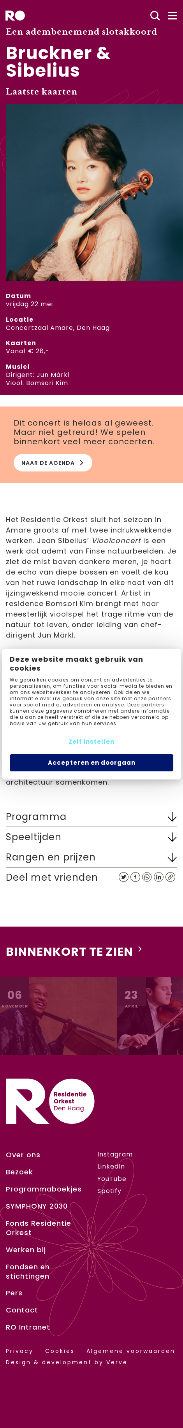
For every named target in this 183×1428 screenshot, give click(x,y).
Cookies (60, 1351)
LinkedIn (111, 1166)
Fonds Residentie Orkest (38, 1228)
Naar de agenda (52, 463)
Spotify (109, 1191)
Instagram (115, 1154)
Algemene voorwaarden (130, 1351)
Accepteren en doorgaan (91, 763)
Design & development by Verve (67, 1362)
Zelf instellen (91, 742)
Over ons (23, 1155)
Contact (22, 1310)
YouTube (112, 1179)
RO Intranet (28, 1327)
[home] (15, 15)
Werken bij (26, 1250)
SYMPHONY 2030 (37, 1206)
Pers (14, 1293)
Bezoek (19, 1172)
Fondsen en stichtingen (28, 1271)
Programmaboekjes (44, 1189)
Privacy (19, 1351)
